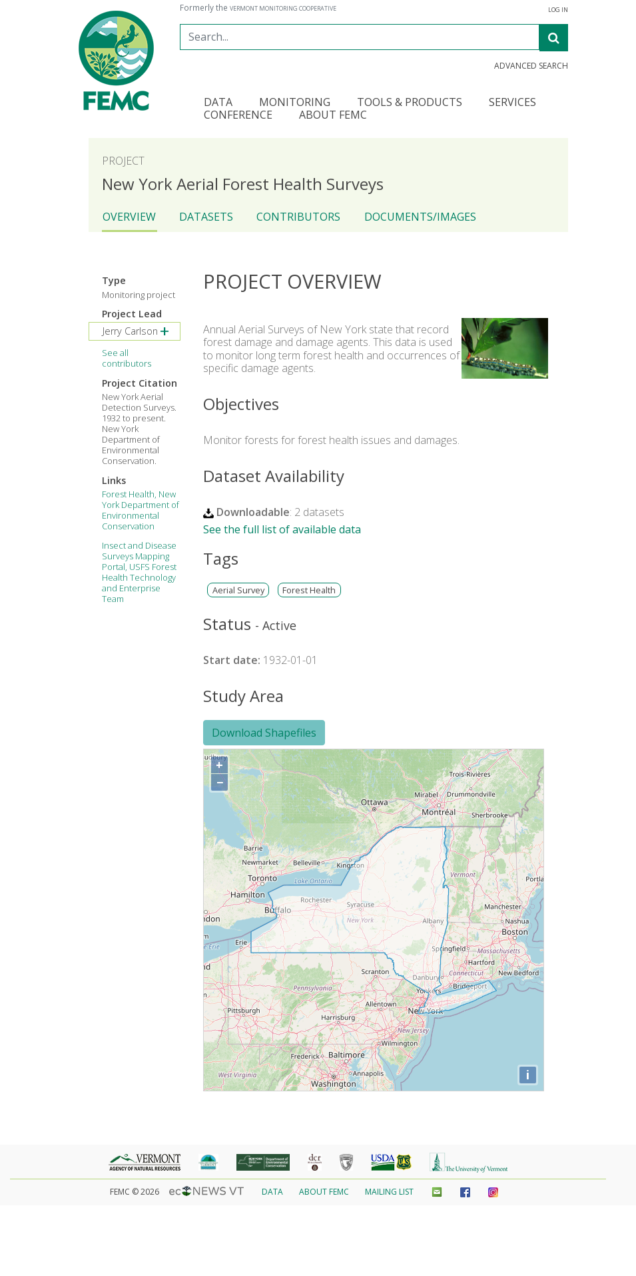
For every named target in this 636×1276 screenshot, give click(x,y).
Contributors (298, 216)
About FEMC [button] (333, 115)
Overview (129, 216)
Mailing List (389, 1191)
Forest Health (309, 590)
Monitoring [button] (294, 103)
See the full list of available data (282, 529)
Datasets (206, 216)
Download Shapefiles (264, 732)
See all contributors (126, 358)
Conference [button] (238, 115)
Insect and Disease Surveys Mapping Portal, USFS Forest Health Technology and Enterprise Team (139, 572)
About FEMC (324, 1191)
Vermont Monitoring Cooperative (283, 9)
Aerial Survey (238, 590)
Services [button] (512, 103)
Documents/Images (420, 216)
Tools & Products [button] (409, 103)
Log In (558, 10)
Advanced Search (531, 66)
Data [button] (218, 103)
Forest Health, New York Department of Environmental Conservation (140, 510)
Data (272, 1191)
